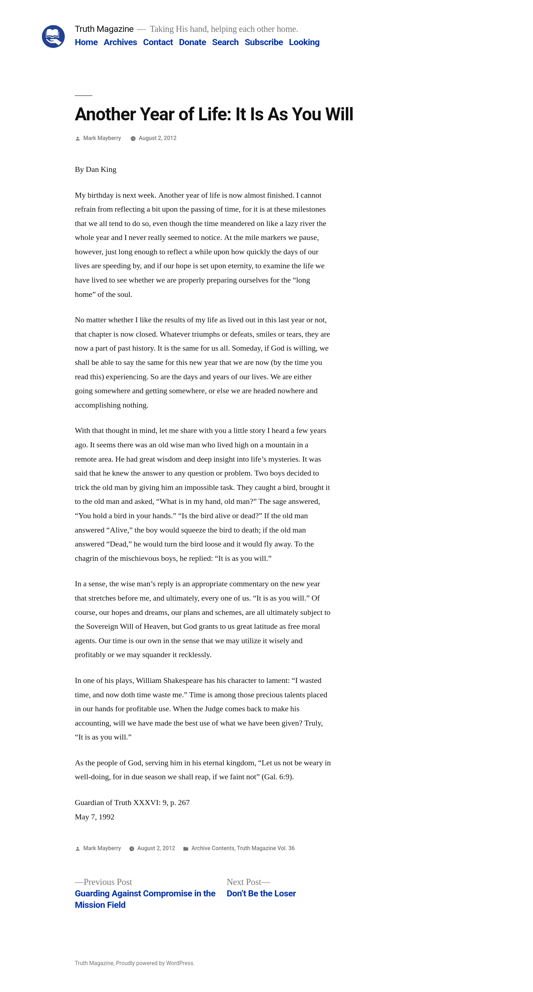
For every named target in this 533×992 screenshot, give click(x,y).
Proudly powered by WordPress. (155, 963)
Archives (120, 42)
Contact (158, 42)
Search (225, 42)
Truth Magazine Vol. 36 (266, 848)
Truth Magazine (104, 29)
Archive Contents (213, 848)
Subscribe (264, 42)
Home (86, 42)
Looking (304, 42)
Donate (192, 42)
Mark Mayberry (102, 138)
